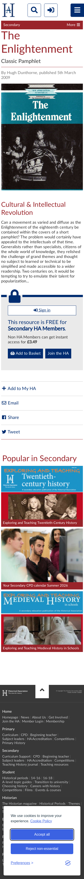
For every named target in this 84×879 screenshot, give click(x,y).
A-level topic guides (17, 782)
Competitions (64, 739)
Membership (55, 721)
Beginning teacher (43, 735)
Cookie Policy (41, 821)
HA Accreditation (39, 739)
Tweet (10, 432)
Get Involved (58, 717)
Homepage (10, 717)
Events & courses (48, 790)
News (25, 717)
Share (10, 417)
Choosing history (15, 786)
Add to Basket (25, 353)
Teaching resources (55, 764)
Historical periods (15, 778)
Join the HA (58, 354)
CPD (24, 735)
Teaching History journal (20, 764)
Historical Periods (52, 803)
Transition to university (51, 782)
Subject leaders (13, 739)
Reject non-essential (42, 849)
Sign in (42, 310)
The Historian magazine (19, 803)
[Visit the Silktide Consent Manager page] (67, 863)
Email (10, 403)
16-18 (47, 778)
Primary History (13, 743)
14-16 (35, 778)
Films (29, 790)
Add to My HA (18, 388)
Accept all (42, 834)
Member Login (32, 721)
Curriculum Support (16, 756)
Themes (74, 803)
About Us (39, 717)
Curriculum (10, 735)
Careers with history (45, 786)
